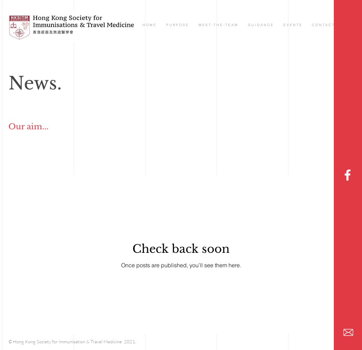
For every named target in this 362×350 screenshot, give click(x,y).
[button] (218, 24)
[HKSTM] (347, 175)
